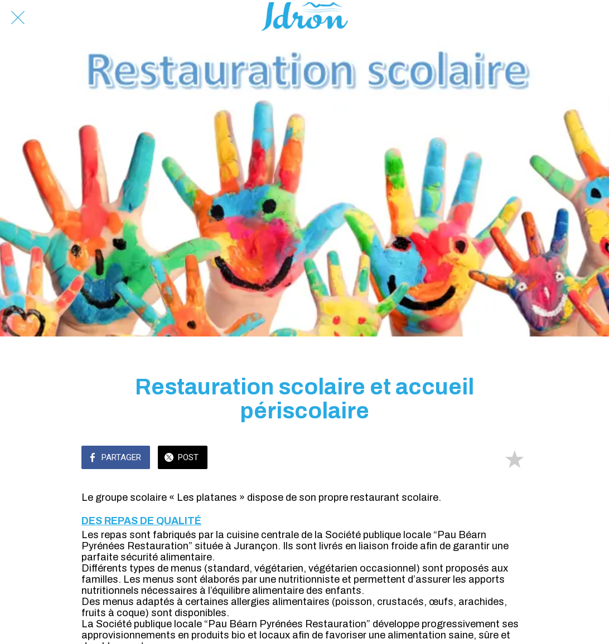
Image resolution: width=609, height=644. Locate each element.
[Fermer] (18, 18)
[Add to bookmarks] (514, 458)
